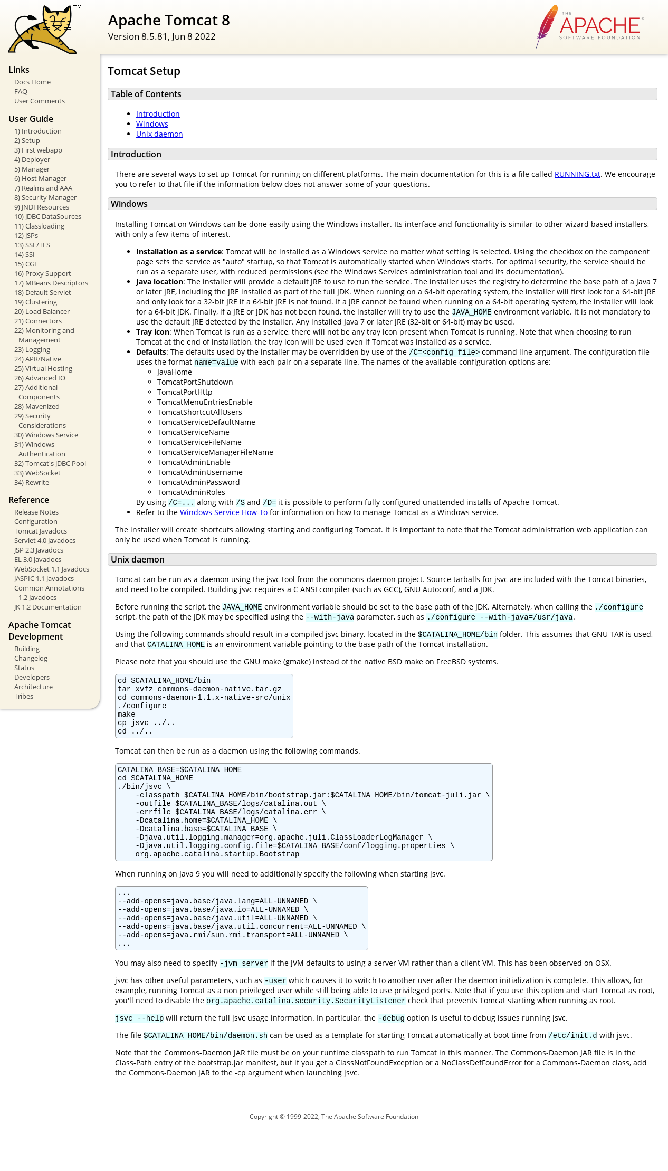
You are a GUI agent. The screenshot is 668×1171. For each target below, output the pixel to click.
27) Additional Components (37, 392)
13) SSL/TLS (32, 245)
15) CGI (25, 264)
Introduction (158, 114)
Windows (152, 124)
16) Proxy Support (42, 273)
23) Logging (32, 349)
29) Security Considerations (40, 420)
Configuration (36, 521)
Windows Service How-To (224, 512)
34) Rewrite (31, 482)
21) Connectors (38, 321)
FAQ (20, 91)
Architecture (33, 686)
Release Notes (36, 512)
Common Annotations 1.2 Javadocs (49, 592)
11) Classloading (39, 226)
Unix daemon (159, 134)
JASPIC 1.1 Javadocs (44, 578)
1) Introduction (38, 131)
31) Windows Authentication (39, 449)
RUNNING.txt (577, 174)
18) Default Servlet (42, 292)
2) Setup (27, 140)
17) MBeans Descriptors (51, 283)
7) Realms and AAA (43, 188)
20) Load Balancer (42, 311)
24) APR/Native (37, 359)
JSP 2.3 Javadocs (38, 550)
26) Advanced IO (39, 378)
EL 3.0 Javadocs (37, 559)
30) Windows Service (46, 435)
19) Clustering (35, 302)
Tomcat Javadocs (40, 531)
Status (24, 667)
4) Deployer (32, 159)
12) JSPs (26, 235)
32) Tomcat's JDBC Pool (50, 463)
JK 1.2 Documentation (48, 607)
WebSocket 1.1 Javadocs (51, 569)
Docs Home (32, 82)
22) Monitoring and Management (44, 335)
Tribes (23, 696)
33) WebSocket (37, 473)
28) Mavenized (37, 406)
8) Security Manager (45, 197)
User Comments (39, 101)
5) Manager (32, 169)
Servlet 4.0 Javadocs (44, 540)
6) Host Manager (40, 178)
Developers (32, 677)
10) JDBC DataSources (47, 216)
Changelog (30, 658)
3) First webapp (38, 150)
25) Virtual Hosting (43, 368)
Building (27, 648)
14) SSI (24, 254)
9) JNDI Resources (41, 207)
